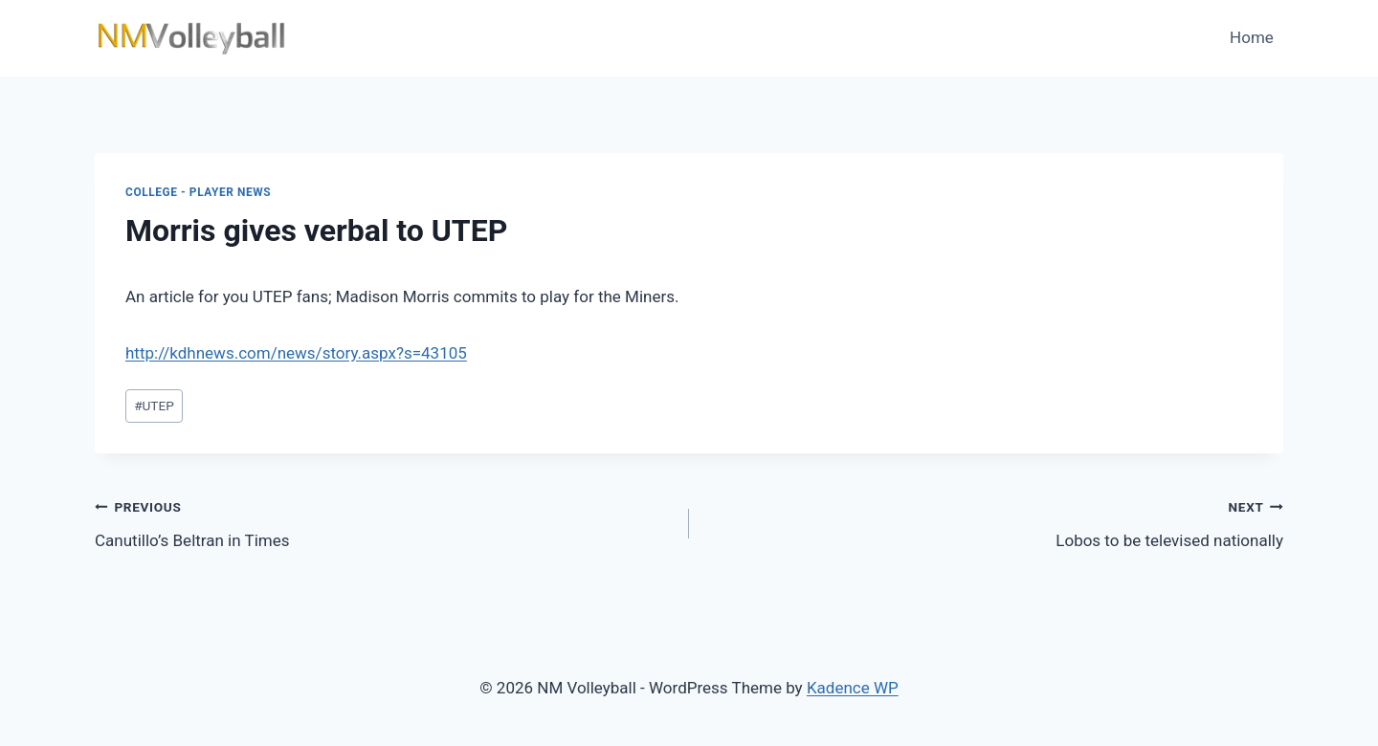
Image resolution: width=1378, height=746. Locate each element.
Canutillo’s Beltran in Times (384, 522)
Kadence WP (853, 687)
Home (1252, 37)
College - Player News (198, 192)
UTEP (154, 405)
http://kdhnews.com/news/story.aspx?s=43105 (296, 352)
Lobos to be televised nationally (994, 522)
